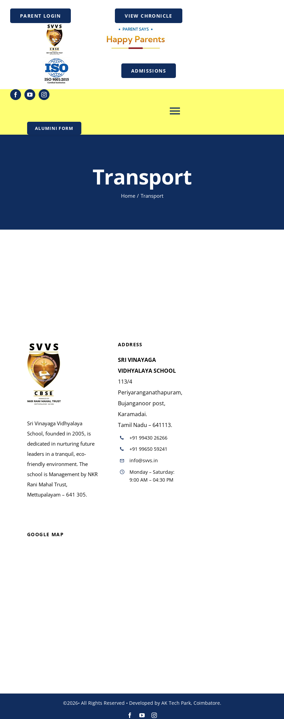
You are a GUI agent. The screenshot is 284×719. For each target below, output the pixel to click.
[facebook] (15, 94)
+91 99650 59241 (148, 449)
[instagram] (44, 94)
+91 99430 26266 (148, 437)
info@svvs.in (143, 460)
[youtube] (29, 94)
